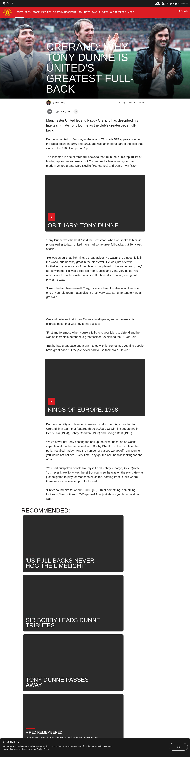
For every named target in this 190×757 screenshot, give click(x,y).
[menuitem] (19, 12)
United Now (71, 653)
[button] (7, 3)
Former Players (93, 653)
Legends (67, 644)
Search (53, 653)
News (52, 644)
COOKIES (11, 742)
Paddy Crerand (88, 644)
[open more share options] (75, 111)
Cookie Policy (43, 749)
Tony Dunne (110, 644)
